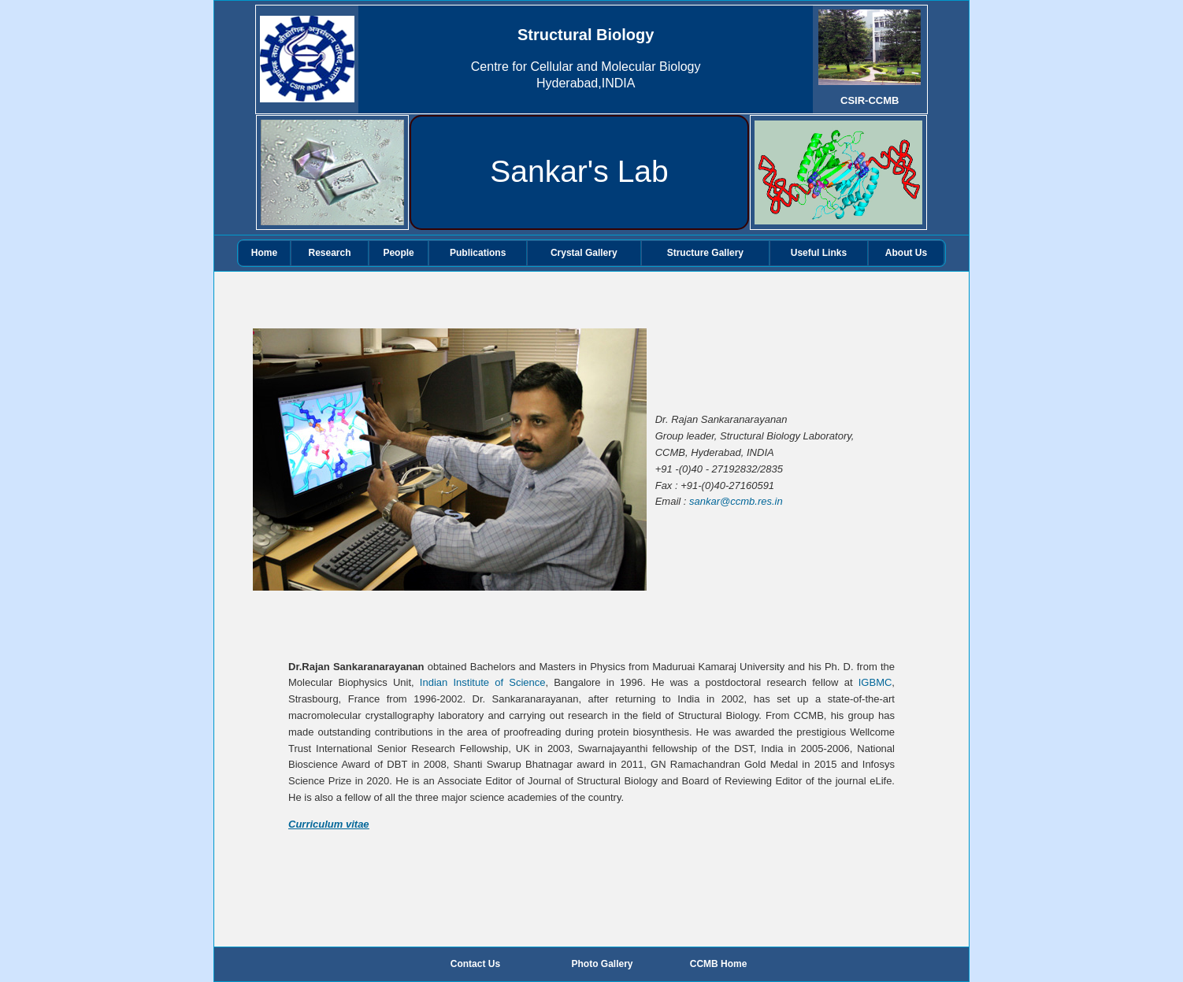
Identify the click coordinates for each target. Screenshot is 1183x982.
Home (264, 252)
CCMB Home (718, 963)
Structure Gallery (705, 252)
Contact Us (475, 963)
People (398, 252)
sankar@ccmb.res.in (736, 501)
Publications (478, 252)
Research (330, 252)
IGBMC (875, 682)
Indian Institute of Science (483, 682)
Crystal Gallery (584, 252)
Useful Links (819, 252)
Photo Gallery (602, 963)
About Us (906, 252)
